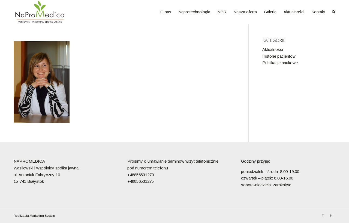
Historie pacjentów (279, 56)
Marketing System (42, 215)
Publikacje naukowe (280, 62)
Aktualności (272, 49)
